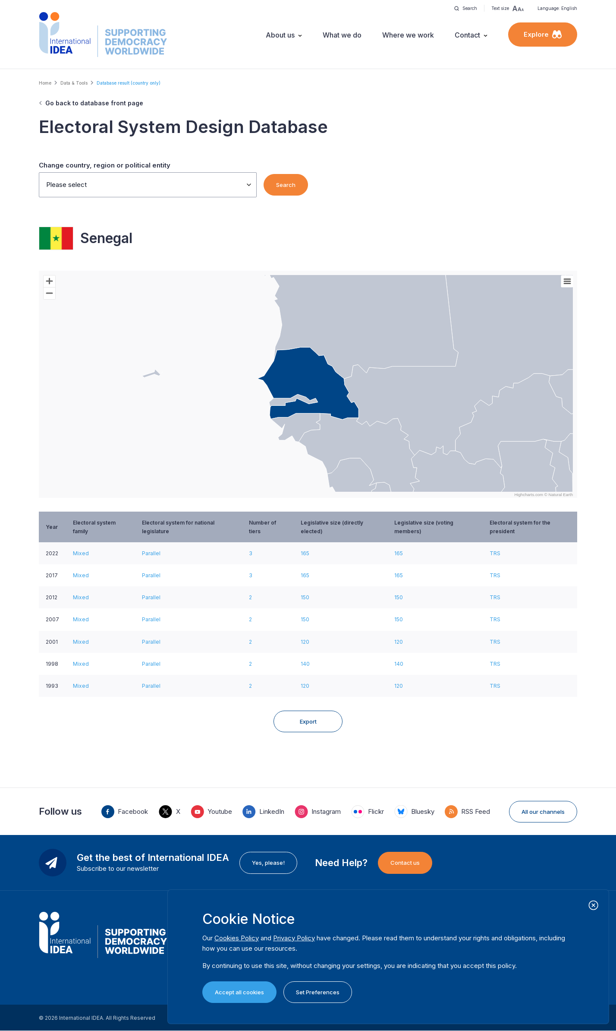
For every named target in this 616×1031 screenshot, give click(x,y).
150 (305, 597)
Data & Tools (74, 82)
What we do (342, 35)
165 (305, 553)
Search (285, 184)
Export (308, 721)
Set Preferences (317, 992)
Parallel (151, 553)
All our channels (543, 811)
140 (305, 664)
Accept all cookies (239, 992)
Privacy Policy (294, 938)
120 (305, 642)
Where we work (408, 35)
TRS (495, 553)
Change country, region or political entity (104, 165)
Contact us (405, 862)
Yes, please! (268, 862)
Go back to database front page (94, 103)
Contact (467, 35)
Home (45, 82)
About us (280, 35)
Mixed (81, 553)
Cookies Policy (236, 938)
